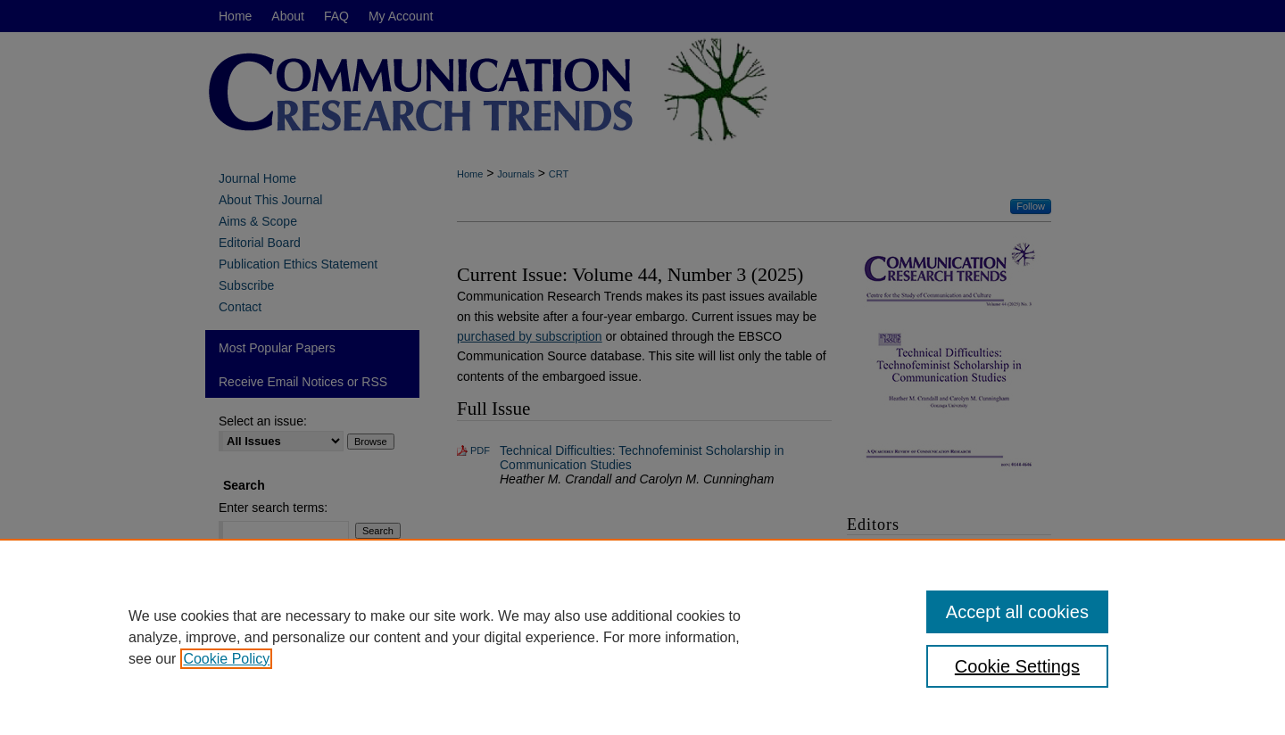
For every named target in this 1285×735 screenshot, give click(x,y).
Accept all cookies (1017, 612)
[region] (642, 637)
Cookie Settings (1017, 666)
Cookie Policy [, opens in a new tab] (226, 658)
